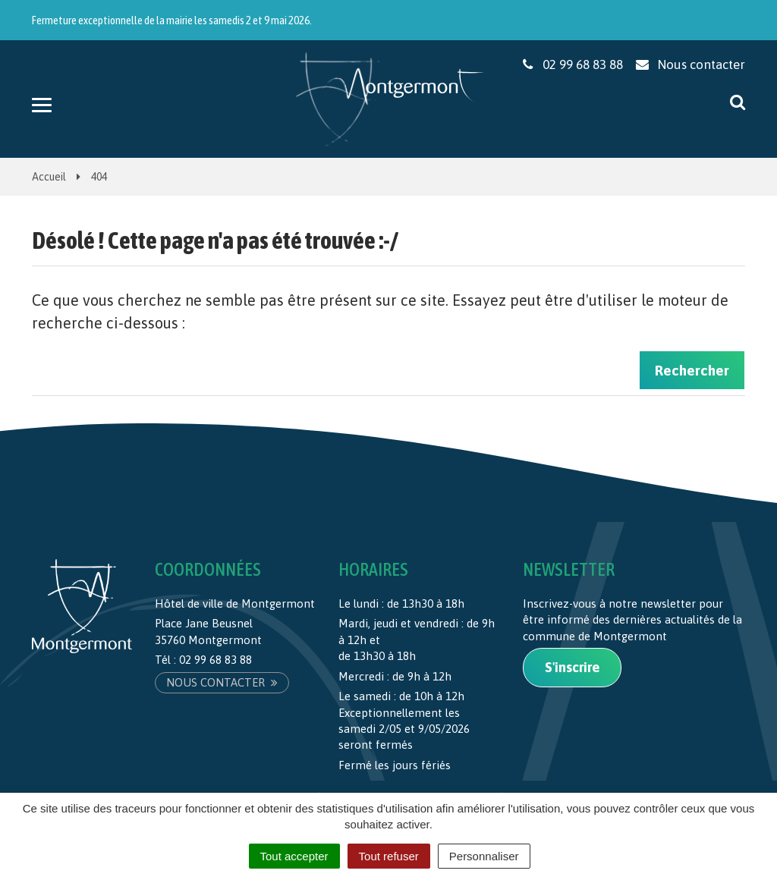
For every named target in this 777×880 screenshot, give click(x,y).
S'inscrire (572, 667)
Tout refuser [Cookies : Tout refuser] (389, 856)
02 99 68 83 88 (215, 659)
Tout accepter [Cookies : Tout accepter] (294, 856)
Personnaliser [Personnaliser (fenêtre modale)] (484, 856)
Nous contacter (222, 682)
